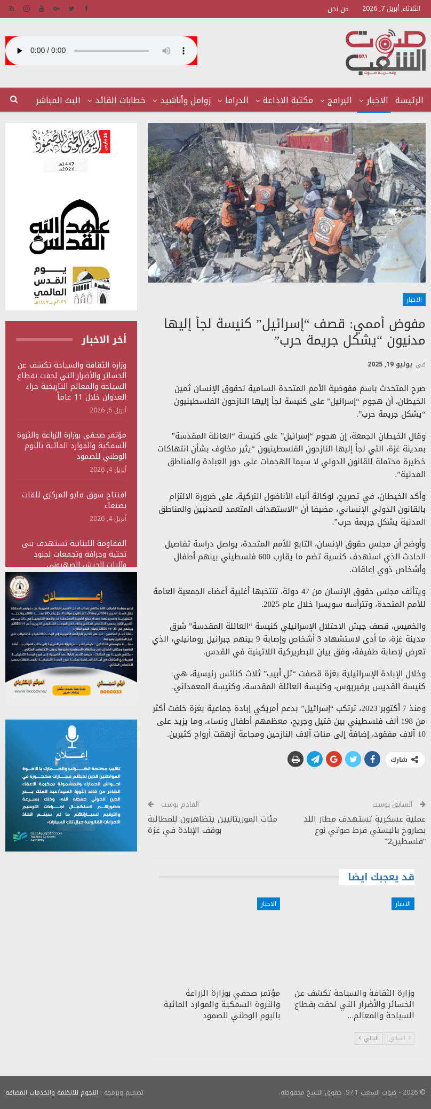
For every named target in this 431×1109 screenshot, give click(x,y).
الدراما (237, 100)
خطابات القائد (120, 100)
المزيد (69, 100)
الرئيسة (409, 100)
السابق (399, 1038)
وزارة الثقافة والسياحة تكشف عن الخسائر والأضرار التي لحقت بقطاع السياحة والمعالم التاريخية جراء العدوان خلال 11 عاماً (71, 381)
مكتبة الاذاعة (288, 100)
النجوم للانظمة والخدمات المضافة (51, 1092)
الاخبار (377, 100)
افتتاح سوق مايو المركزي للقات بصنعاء (74, 500)
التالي (368, 1038)
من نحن (338, 8)
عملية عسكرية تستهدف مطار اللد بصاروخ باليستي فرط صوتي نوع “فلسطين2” (365, 830)
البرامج (340, 100)
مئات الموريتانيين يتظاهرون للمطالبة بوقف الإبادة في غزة (212, 824)
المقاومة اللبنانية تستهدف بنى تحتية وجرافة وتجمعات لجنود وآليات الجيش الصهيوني (74, 554)
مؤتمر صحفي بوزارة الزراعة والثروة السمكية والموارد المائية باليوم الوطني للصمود (71, 446)
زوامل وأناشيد (185, 100)
